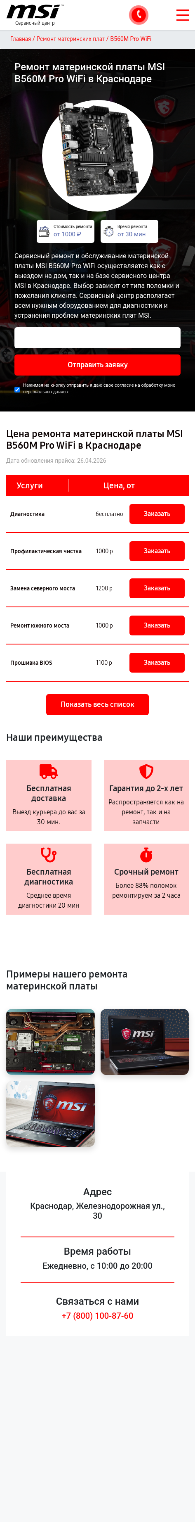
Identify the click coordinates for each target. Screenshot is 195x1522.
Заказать (157, 514)
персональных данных (45, 392)
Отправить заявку (98, 364)
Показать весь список (97, 704)
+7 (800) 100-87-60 (98, 1316)
